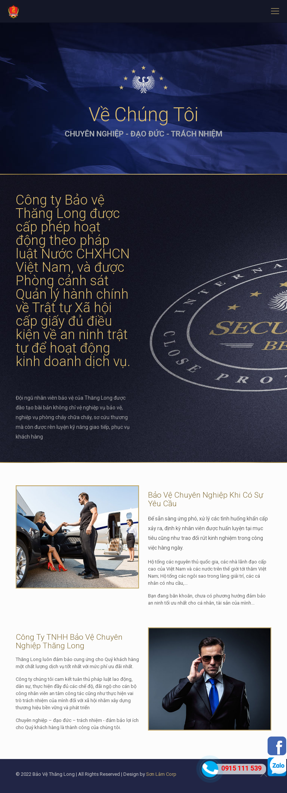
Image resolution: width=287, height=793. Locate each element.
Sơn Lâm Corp (161, 774)
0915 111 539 (241, 768)
